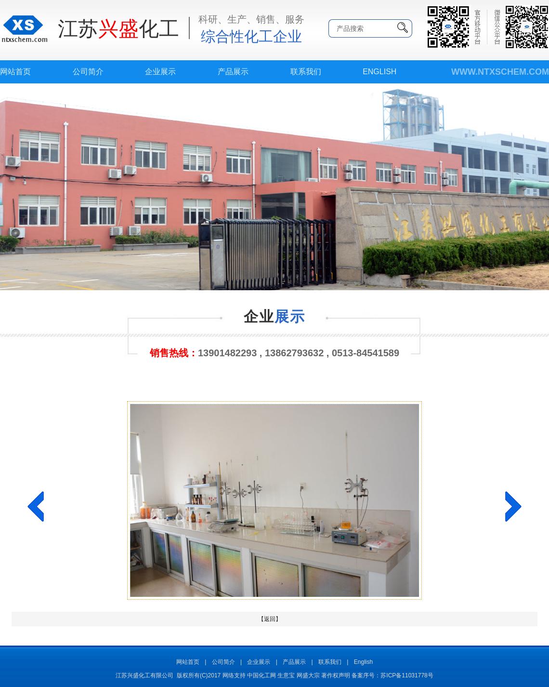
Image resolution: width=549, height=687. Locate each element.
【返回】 (269, 619)
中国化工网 (261, 675)
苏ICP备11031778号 (406, 675)
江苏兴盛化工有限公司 (144, 675)
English (379, 71)
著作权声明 (335, 675)
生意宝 (286, 675)
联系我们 (305, 71)
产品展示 (233, 71)
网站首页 (15, 71)
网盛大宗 (308, 675)
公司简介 (88, 71)
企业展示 (160, 71)
